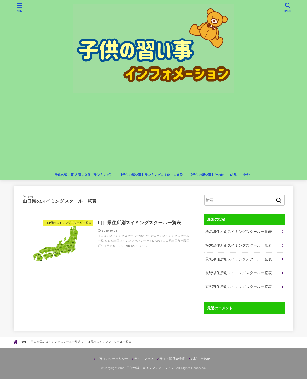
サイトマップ (144, 359)
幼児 (233, 175)
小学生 (248, 175)
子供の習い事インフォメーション (150, 368)
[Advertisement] (153, 133)
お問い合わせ (200, 359)
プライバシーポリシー (112, 359)
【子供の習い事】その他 (206, 175)
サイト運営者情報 (172, 359)
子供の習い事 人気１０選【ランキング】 (84, 175)
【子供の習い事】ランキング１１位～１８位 (151, 175)
